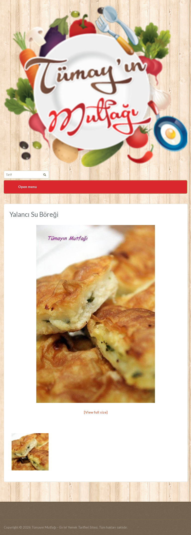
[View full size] (96, 412)
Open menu (27, 187)
